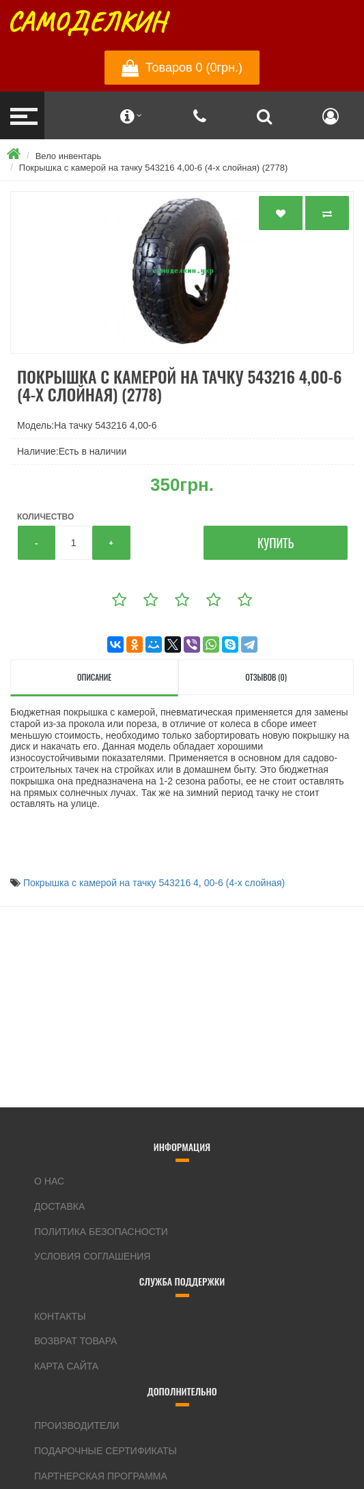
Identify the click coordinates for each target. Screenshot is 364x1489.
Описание (94, 677)
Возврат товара (75, 1340)
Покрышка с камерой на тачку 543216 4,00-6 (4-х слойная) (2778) (153, 167)
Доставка (59, 1206)
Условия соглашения (92, 1256)
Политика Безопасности (101, 1231)
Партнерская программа (100, 1476)
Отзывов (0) (266, 677)
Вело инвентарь (69, 156)
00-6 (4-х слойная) (244, 882)
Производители (77, 1425)
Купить (275, 543)
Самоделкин (86, 22)
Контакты (60, 1316)
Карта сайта (66, 1366)
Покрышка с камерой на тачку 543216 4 (111, 882)
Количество (45, 517)
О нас (49, 1181)
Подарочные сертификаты (105, 1450)
